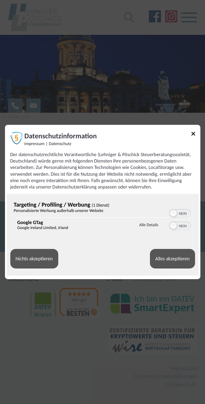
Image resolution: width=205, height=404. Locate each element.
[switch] (179, 212)
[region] (102, 217)
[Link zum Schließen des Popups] (193, 135)
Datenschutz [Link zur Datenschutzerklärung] (60, 144)
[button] (173, 213)
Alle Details (148, 225)
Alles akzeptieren (172, 259)
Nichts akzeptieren (34, 259)
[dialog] (102, 202)
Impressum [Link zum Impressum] (35, 144)
